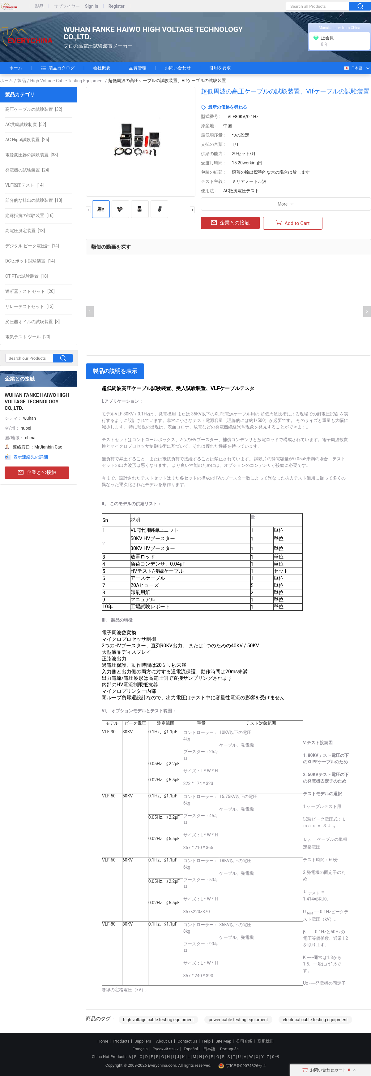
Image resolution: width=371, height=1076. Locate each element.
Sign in (91, 6)
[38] (31, 154)
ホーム (15, 67)
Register (117, 6)
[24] (27, 169)
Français (139, 1049)
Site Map (223, 1041)
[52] (25, 124)
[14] (24, 185)
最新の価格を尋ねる (227, 107)
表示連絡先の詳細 (30, 456)
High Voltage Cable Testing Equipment (67, 80)
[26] (27, 139)
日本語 (352, 68)
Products (121, 1041)
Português (229, 1049)
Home (102, 1041)
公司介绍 (244, 1041)
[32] (33, 109)
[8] (32, 321)
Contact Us (187, 1041)
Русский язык (166, 1049)
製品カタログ (58, 68)
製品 (39, 6)
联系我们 (266, 1041)
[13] (33, 200)
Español (191, 1049)
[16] (29, 215)
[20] (30, 291)
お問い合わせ (178, 67)
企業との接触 (37, 472)
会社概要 (101, 67)
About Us (164, 1041)
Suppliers (142, 1041)
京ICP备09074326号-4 (242, 1066)
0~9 (275, 1056)
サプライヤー (67, 6)
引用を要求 (220, 67)
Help (206, 1041)
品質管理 (137, 67)
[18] (26, 276)
